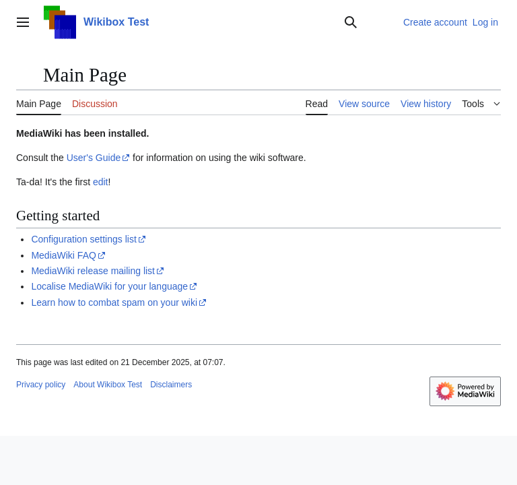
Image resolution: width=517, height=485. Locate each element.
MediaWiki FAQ (63, 255)
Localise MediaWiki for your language (109, 286)
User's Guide (93, 157)
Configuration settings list (83, 239)
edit (100, 181)
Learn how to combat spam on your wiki (114, 302)
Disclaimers (171, 384)
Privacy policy (40, 384)
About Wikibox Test (107, 384)
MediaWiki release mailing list (93, 270)
